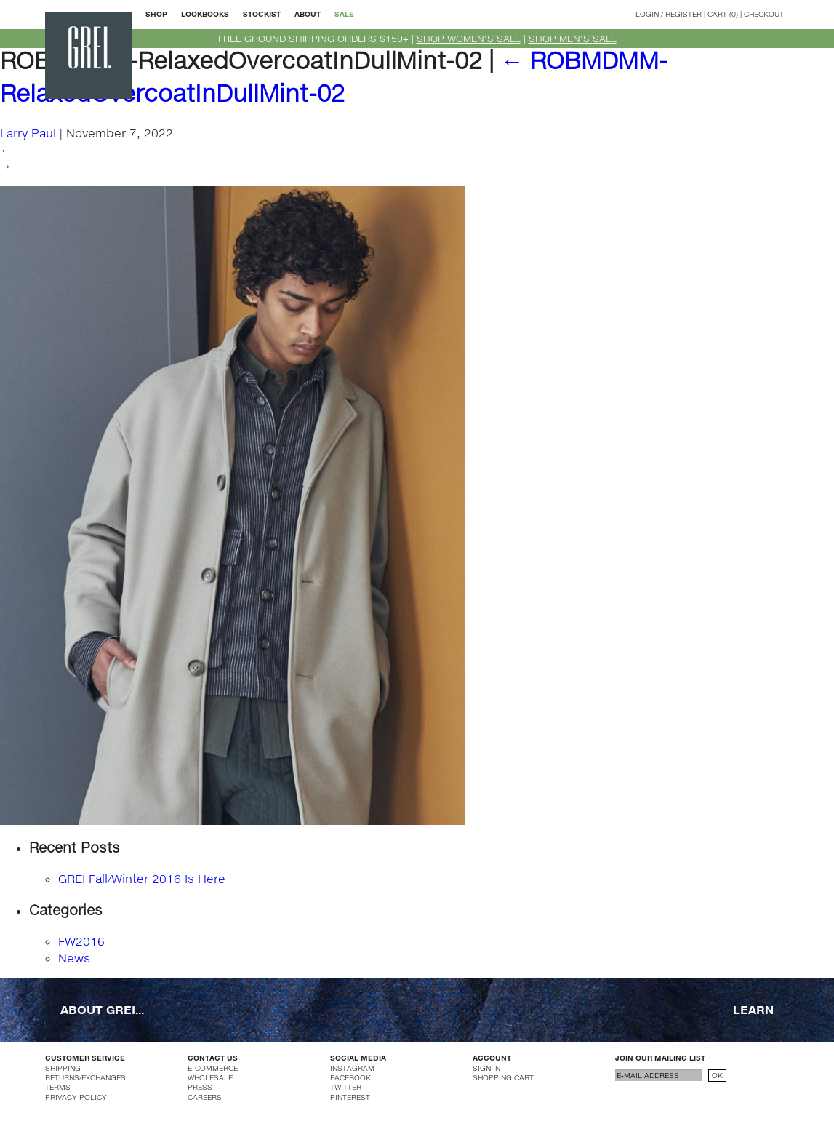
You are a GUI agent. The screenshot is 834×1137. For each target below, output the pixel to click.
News (74, 958)
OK (717, 1075)
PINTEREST (350, 1097)
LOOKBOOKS (205, 13)
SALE (344, 13)
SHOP (156, 13)
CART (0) (722, 13)
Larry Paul (28, 133)
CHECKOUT (764, 13)
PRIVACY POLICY (76, 1097)
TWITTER (345, 1086)
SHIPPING (63, 1068)
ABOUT (307, 13)
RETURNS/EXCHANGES (85, 1077)
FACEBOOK (350, 1077)
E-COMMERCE (213, 1068)
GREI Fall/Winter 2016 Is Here (141, 878)
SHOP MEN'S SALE (573, 38)
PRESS (200, 1086)
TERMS (58, 1086)
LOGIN (647, 13)
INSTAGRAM (352, 1068)
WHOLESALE (210, 1077)
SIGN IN (486, 1068)
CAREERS (205, 1097)
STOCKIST (262, 13)
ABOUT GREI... (102, 1009)
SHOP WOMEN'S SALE (469, 38)
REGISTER (683, 13)
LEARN (753, 1009)
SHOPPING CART (503, 1077)
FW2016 (81, 941)
